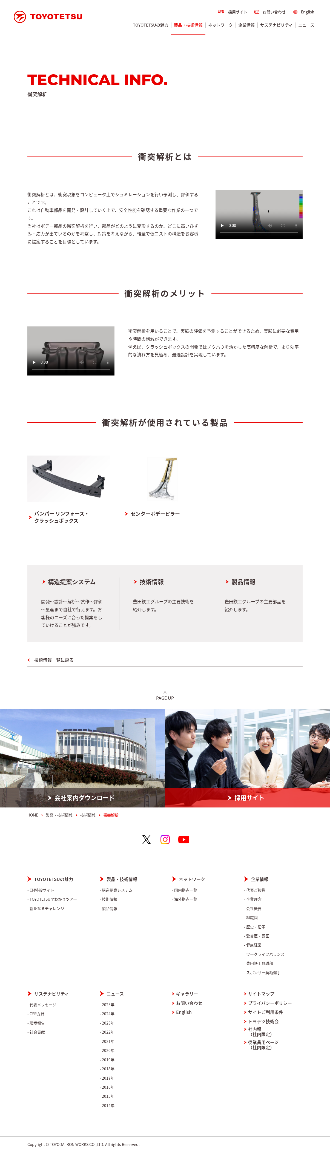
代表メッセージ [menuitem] (43, 1004)
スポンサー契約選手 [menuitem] (263, 972)
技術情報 (152, 582)
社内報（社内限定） (261, 1031)
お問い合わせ (189, 1003)
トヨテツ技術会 (263, 1021)
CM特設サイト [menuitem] (42, 890)
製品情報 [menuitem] (109, 908)
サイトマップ (261, 993)
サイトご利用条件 (265, 1012)
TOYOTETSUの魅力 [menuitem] (151, 25)
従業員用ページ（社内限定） (263, 1045)
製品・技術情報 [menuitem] (188, 25)
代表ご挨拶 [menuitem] (255, 890)
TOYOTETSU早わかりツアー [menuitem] (53, 899)
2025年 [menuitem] (108, 1004)
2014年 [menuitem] (108, 1105)
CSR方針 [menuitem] (37, 1013)
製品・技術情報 (59, 815)
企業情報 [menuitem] (247, 25)
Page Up (165, 698)
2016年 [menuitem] (108, 1087)
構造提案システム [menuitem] (117, 890)
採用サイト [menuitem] (237, 12)
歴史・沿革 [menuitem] (255, 927)
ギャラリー (187, 993)
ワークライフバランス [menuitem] (265, 954)
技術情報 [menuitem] (109, 899)
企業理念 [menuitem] (254, 899)
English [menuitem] (307, 12)
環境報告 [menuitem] (37, 1023)
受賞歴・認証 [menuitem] (257, 936)
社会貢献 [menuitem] (37, 1032)
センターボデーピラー (155, 513)
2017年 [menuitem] (108, 1078)
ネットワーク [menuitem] (220, 25)
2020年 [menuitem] (108, 1050)
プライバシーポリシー (270, 1003)
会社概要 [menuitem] (254, 908)
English (184, 1012)
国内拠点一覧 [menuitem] (185, 890)
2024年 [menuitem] (108, 1013)
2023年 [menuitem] (108, 1023)
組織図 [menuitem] (252, 917)
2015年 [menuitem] (108, 1096)
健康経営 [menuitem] (254, 945)
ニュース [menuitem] (307, 25)
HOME (32, 815)
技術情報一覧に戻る (54, 659)
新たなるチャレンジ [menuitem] (47, 908)
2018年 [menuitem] (108, 1068)
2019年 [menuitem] (108, 1059)
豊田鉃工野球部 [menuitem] (259, 963)
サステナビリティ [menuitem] (276, 25)
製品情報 (243, 582)
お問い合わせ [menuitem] (274, 12)
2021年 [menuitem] (108, 1041)
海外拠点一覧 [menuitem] (185, 899)
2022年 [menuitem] (108, 1032)
